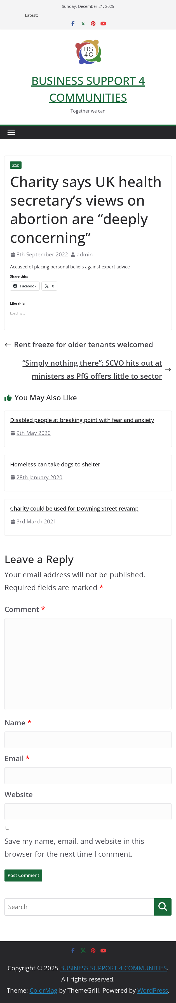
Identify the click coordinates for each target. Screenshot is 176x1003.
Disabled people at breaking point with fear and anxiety (82, 420)
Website (18, 794)
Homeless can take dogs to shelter (55, 464)
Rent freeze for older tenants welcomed (78, 344)
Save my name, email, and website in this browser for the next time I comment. (74, 847)
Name (17, 723)
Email (17, 758)
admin (85, 254)
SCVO (15, 165)
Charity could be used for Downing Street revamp (74, 508)
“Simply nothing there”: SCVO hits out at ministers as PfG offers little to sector (97, 369)
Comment (24, 609)
